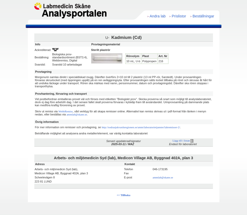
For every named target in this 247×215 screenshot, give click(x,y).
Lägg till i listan (182, 140)
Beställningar (203, 16)
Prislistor (179, 16)
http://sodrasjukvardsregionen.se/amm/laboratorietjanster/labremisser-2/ (141, 127)
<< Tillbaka (123, 195)
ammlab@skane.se (77, 114)
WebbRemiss (65, 111)
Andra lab (158, 16)
